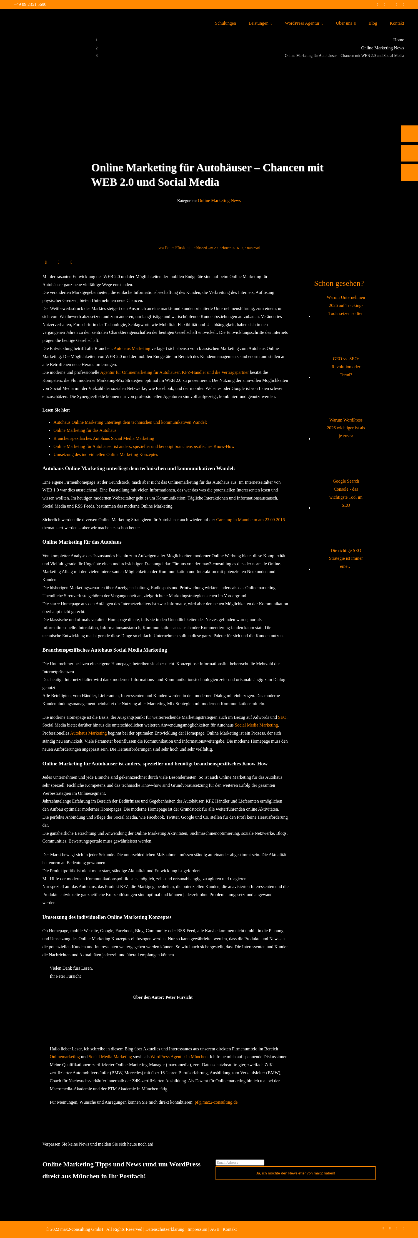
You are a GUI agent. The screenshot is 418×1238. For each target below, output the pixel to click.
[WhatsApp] (65, 262)
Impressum (197, 1229)
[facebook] (377, 4)
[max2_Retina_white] (25, 16)
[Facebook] (45, 262)
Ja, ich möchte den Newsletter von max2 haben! (295, 1173)
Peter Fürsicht (177, 247)
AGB (214, 1229)
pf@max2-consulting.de (216, 1102)
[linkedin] (396, 4)
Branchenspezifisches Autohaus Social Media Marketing (103, 438)
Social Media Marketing (256, 725)
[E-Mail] (71, 262)
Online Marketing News (219, 200)
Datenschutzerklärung (164, 1229)
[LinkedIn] (58, 262)
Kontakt (229, 1229)
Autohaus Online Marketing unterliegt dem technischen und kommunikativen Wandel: (130, 422)
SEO (282, 717)
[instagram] (384, 4)
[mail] (403, 4)
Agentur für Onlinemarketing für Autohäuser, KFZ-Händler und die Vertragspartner (174, 372)
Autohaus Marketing (132, 348)
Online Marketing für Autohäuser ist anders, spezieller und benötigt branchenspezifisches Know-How (143, 446)
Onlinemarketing (65, 1056)
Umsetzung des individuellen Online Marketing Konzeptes (105, 454)
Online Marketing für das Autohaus (84, 430)
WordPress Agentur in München (179, 1056)
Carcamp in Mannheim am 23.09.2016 (250, 519)
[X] (52, 262)
